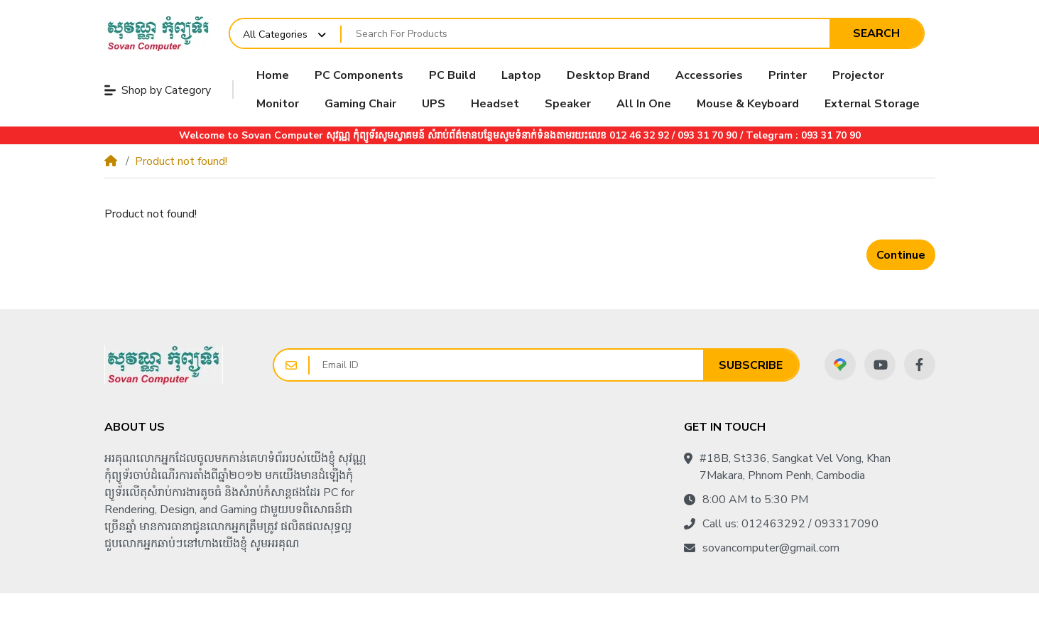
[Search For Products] (585, 34)
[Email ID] (506, 365)
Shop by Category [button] (157, 90)
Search (876, 33)
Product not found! (181, 161)
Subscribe (751, 365)
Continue (900, 255)
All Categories (275, 34)
